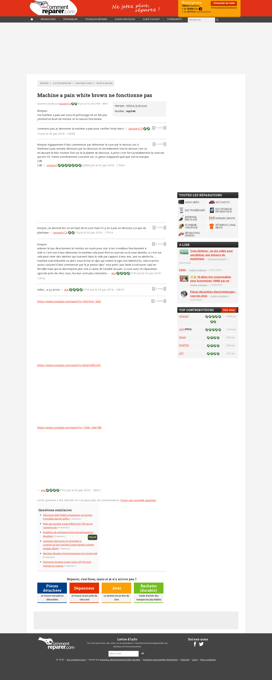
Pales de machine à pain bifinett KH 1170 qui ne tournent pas (68, 526)
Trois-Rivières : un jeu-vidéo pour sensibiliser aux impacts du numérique (211, 255)
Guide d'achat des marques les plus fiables (148, 597)
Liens (182, 269)
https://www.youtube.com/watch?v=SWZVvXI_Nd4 (69, 301)
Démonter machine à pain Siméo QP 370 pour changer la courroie (67, 564)
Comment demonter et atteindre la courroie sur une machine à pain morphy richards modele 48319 (68, 545)
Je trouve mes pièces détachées (52, 597)
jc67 (181, 353)
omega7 (52, 165)
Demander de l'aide (224, 3)
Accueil (55, 7)
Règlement (172, 660)
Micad (182, 337)
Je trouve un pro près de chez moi (84, 597)
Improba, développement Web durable (120, 660)
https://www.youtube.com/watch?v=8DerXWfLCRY (69, 365)
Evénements (174, 19)
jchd (181, 329)
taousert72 (65, 104)
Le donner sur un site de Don (116, 597)
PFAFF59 (184, 345)
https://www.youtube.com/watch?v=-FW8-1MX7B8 (69, 427)
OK (142, 653)
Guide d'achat (151, 19)
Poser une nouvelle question (138, 500)
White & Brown (136, 105)
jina (113, 273)
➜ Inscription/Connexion (224, 8)
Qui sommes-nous (76, 660)
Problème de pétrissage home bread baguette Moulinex (68, 534)
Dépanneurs (70, 19)
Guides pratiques (125, 19)
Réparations (48, 19)
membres (190, 6)
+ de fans (192, 9)
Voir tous (229, 310)
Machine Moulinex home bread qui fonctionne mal (70, 554)
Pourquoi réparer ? (217, 258)
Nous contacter (208, 660)
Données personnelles (154, 660)
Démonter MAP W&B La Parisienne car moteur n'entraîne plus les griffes (67, 517)
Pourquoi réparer (96, 19)
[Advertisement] (136, 48)
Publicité (185, 660)
